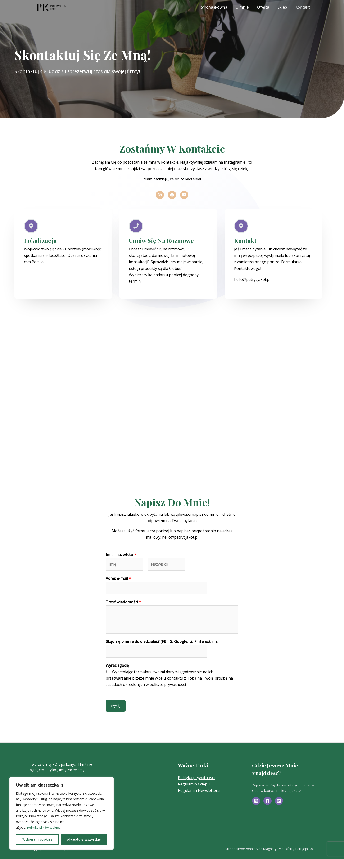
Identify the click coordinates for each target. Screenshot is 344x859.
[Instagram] (256, 801)
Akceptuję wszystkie (84, 839)
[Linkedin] (279, 801)
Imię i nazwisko (121, 555)
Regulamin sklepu (194, 784)
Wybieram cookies (37, 839)
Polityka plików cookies (45, 827)
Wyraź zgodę (117, 665)
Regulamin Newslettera (199, 791)
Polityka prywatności (196, 778)
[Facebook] (267, 801)
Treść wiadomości (123, 602)
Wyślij (115, 706)
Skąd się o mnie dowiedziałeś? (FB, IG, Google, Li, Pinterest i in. (162, 642)
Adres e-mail (118, 578)
